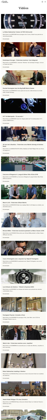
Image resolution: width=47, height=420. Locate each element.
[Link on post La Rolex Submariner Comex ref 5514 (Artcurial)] (23, 21)
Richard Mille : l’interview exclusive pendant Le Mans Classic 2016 (23, 230)
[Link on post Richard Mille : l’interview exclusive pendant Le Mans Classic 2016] (23, 220)
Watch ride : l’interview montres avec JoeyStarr (18, 343)
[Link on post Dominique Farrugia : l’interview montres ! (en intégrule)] (23, 49)
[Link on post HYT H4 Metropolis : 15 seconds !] (23, 105)
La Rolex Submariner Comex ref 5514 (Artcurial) (17, 32)
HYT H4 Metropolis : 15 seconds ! (13, 116)
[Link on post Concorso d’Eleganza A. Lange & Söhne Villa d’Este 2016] (23, 163)
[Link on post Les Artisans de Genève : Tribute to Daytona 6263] (23, 276)
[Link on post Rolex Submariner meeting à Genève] (23, 360)
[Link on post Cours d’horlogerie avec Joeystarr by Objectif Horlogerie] (23, 248)
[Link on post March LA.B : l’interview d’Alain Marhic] (23, 192)
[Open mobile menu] (45, 1)
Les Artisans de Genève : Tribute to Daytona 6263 (18, 287)
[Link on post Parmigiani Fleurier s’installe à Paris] (23, 304)
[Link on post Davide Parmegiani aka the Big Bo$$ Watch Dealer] (23, 77)
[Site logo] (4, 1)
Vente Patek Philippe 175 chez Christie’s (15, 399)
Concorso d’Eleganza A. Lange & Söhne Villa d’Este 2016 (20, 174)
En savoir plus (6, 38)
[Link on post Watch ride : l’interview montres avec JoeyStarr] (23, 332)
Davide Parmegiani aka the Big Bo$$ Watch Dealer (18, 88)
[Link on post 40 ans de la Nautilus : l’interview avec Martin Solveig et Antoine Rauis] (23, 134)
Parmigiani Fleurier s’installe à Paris (14, 315)
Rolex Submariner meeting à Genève (14, 371)
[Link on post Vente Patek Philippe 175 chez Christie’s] (23, 388)
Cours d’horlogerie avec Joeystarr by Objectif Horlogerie (20, 259)
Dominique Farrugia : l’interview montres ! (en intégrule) (20, 60)
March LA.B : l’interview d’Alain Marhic (15, 202)
